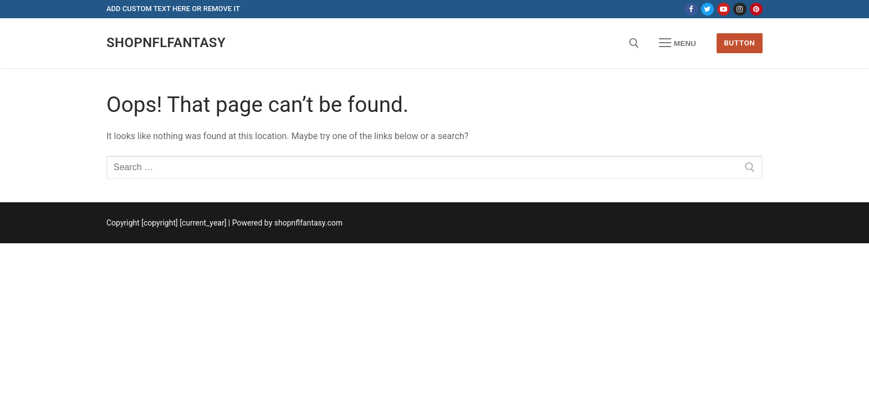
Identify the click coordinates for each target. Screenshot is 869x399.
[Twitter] (707, 9)
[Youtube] (723, 9)
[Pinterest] (756, 9)
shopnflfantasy (166, 42)
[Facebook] (690, 9)
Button (739, 42)
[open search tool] (634, 43)
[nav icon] (678, 43)
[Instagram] (739, 9)
